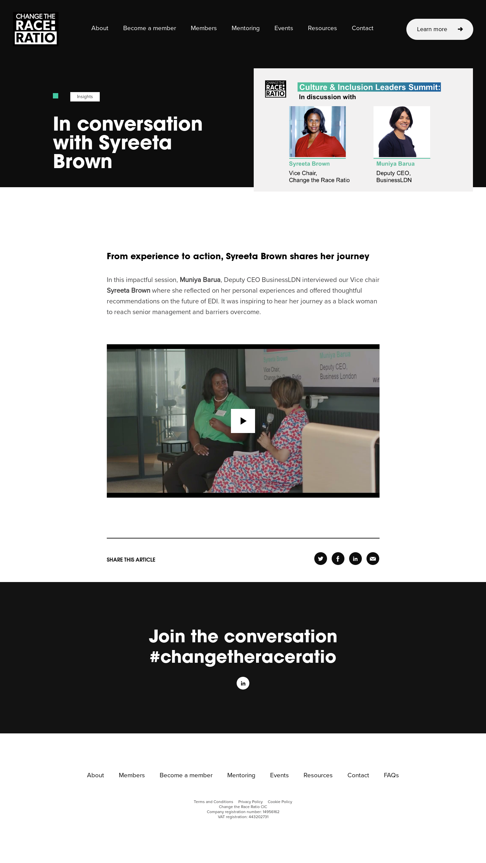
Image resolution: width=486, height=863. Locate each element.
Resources (322, 28)
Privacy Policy (250, 801)
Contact (363, 28)
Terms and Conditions (213, 801)
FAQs (391, 775)
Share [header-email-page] (373, 559)
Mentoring (246, 28)
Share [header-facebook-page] (337, 559)
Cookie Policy (280, 801)
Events (283, 28)
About (99, 28)
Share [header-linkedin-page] (355, 559)
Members (204, 28)
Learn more (432, 29)
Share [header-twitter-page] (320, 559)
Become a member (149, 28)
